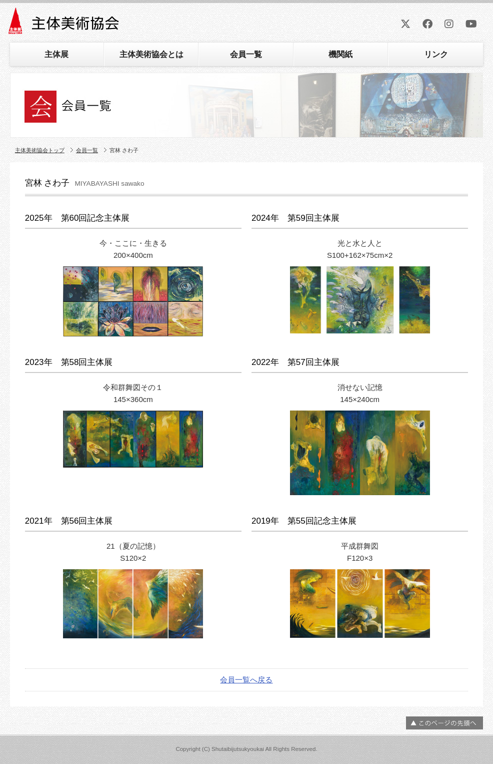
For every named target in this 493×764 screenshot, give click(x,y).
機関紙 (340, 54)
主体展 (56, 54)
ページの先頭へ (444, 722)
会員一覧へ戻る (246, 679)
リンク (436, 54)
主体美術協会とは (152, 54)
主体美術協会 (64, 24)
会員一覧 (246, 54)
